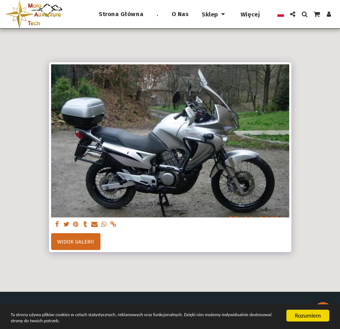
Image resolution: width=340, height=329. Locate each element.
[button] (292, 14)
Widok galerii (75, 242)
